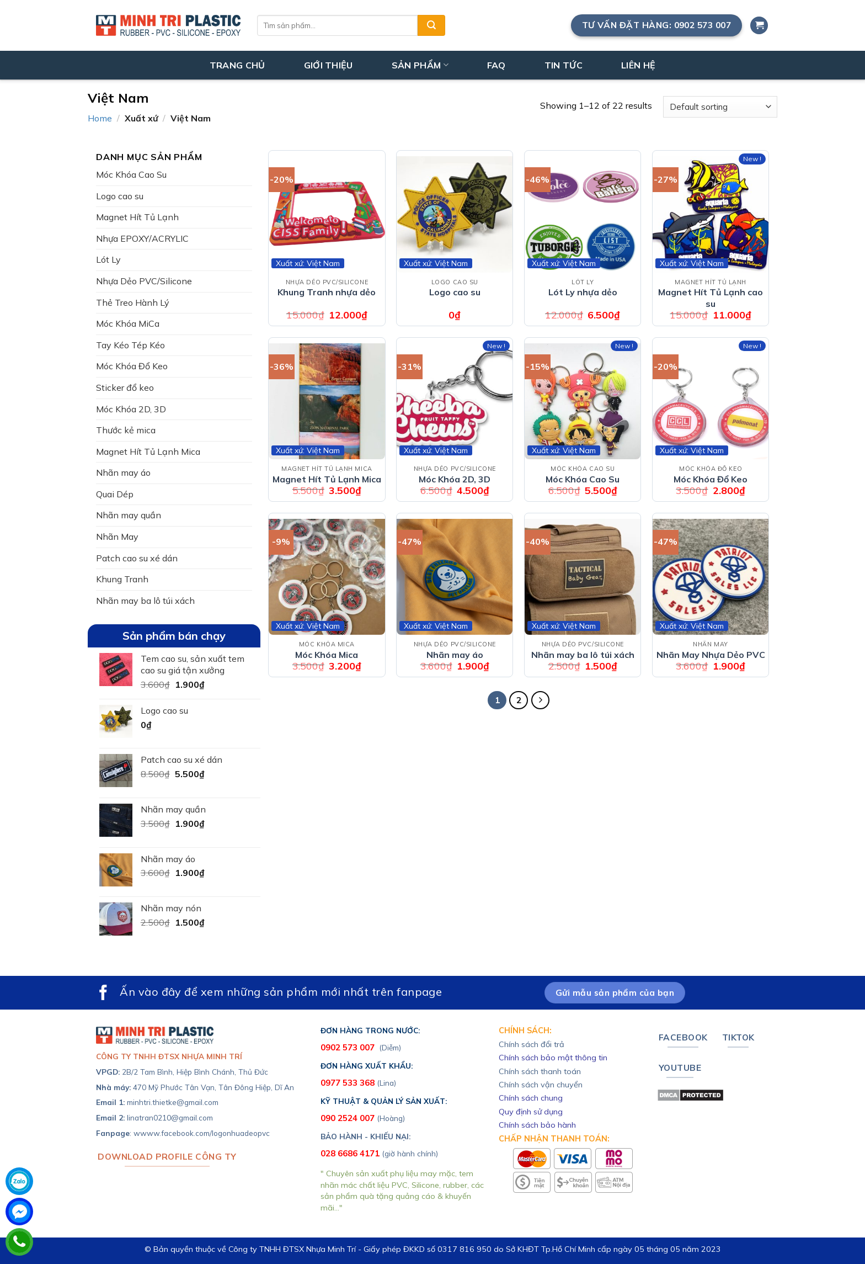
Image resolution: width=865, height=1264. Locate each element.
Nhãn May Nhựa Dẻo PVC (710, 654)
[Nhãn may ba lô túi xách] (582, 577)
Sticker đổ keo (125, 387)
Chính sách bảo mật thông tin (553, 1058)
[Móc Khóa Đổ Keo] (710, 401)
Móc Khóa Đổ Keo (132, 365)
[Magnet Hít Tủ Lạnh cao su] (710, 214)
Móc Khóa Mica (326, 654)
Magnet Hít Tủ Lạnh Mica (148, 451)
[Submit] (431, 25)
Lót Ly (108, 259)
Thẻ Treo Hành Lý (132, 302)
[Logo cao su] (454, 214)
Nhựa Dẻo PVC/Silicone (144, 280)
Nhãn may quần (128, 515)
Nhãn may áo (123, 472)
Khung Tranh (122, 579)
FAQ (496, 65)
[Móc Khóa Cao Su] (582, 401)
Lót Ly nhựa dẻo (582, 292)
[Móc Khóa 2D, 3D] (454, 401)
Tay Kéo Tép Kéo (130, 344)
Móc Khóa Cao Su (131, 174)
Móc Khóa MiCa (127, 323)
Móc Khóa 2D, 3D (131, 409)
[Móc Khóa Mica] (327, 577)
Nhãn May (117, 536)
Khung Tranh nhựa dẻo (326, 292)
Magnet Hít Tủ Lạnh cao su (710, 297)
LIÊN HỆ (638, 65)
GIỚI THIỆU (328, 65)
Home (100, 118)
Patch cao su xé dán (137, 558)
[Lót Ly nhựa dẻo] (582, 214)
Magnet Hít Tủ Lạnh (137, 216)
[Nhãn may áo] (454, 577)
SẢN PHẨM (420, 65)
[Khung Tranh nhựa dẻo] (327, 214)
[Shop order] (720, 107)
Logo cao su (119, 195)
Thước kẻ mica (126, 430)
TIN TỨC (563, 65)
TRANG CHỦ (237, 65)
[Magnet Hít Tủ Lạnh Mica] (327, 401)
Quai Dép (115, 494)
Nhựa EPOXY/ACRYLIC (142, 238)
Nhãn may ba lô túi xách (145, 600)
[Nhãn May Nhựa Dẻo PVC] (710, 577)
